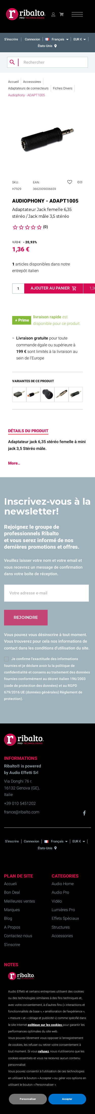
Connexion (32, 39)
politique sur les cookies (45, 1025)
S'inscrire (11, 39)
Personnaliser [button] (28, 1099)
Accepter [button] (67, 1099)
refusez (43, 1051)
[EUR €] (79, 39)
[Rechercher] (47, 62)
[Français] (58, 39)
